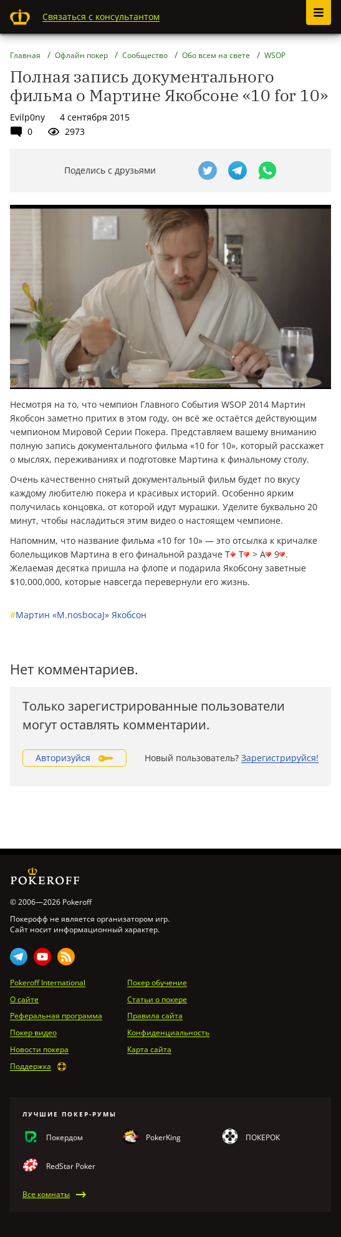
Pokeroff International (47, 983)
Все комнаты (46, 1195)
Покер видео (33, 1033)
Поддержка (30, 1067)
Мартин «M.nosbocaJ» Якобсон (78, 615)
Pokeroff (20, 17)
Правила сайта (155, 1016)
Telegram (18, 956)
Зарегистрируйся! (280, 758)
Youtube (42, 956)
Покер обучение (157, 983)
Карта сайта (149, 1050)
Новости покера (39, 1050)
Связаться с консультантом (101, 16)
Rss (66, 956)
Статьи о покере (157, 1000)
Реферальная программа (56, 1016)
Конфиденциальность (168, 1033)
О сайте (24, 1000)
